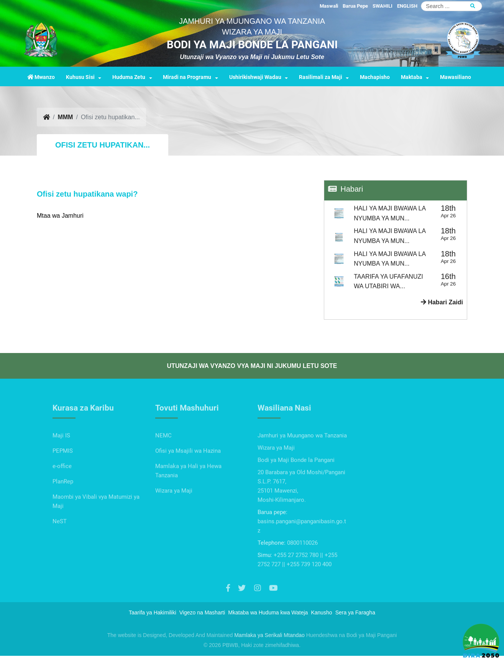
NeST (60, 546)
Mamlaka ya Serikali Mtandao (269, 635)
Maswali (329, 6)
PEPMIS (63, 476)
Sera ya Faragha (355, 612)
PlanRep (63, 507)
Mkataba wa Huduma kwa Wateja (268, 612)
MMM (65, 117)
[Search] (451, 6)
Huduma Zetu (128, 77)
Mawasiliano (455, 77)
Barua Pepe (355, 6)
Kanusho (321, 612)
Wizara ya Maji (173, 516)
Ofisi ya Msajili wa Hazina (188, 476)
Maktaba (411, 77)
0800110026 (302, 568)
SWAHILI (382, 6)
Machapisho (375, 77)
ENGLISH (407, 6)
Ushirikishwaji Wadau (255, 77)
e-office (62, 491)
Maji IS (61, 461)
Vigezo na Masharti (202, 612)
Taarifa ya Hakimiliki (152, 612)
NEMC (163, 461)
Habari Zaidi (442, 302)
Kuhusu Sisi (80, 77)
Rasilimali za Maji (320, 77)
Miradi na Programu (187, 77)
